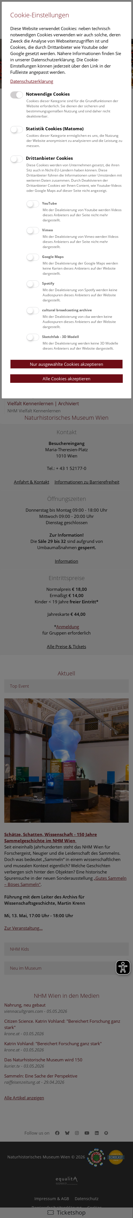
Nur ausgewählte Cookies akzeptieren (66, 364)
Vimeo (47, 230)
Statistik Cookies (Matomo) (55, 128)
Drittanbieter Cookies (49, 158)
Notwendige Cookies (48, 94)
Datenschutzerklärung (31, 81)
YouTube (49, 203)
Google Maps (53, 256)
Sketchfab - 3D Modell (60, 336)
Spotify (48, 283)
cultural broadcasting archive (67, 310)
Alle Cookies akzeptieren (66, 378)
